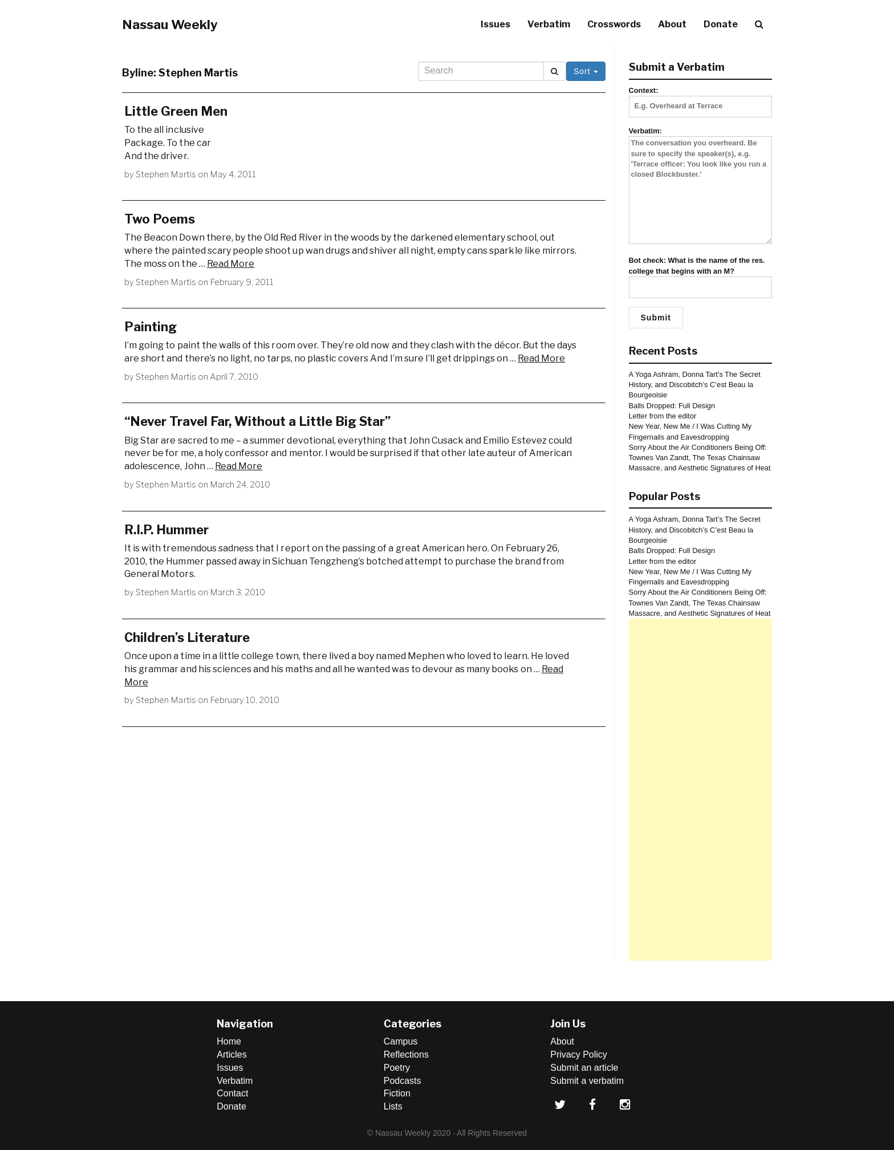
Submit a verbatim (587, 1081)
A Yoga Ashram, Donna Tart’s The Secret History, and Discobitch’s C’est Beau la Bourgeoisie (695, 385)
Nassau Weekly (170, 24)
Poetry (397, 1067)
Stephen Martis (166, 174)
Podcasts (402, 1081)
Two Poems (159, 219)
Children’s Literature (187, 637)
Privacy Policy (578, 1054)
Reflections (406, 1054)
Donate (721, 24)
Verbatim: (701, 186)
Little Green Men (175, 111)
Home (229, 1041)
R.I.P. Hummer (166, 529)
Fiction (397, 1093)
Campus (401, 1041)
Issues (495, 24)
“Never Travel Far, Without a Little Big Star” (257, 421)
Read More (230, 263)
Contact (232, 1093)
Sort (586, 71)
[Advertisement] (701, 790)
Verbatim (548, 24)
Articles (231, 1054)
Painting (150, 326)
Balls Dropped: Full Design (672, 405)
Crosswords (614, 24)
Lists (393, 1106)
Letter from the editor (663, 416)
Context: (701, 98)
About (672, 24)
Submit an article (584, 1067)
